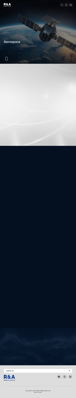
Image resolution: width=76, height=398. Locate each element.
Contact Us (10, 371)
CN (62, 5)
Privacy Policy (38, 392)
